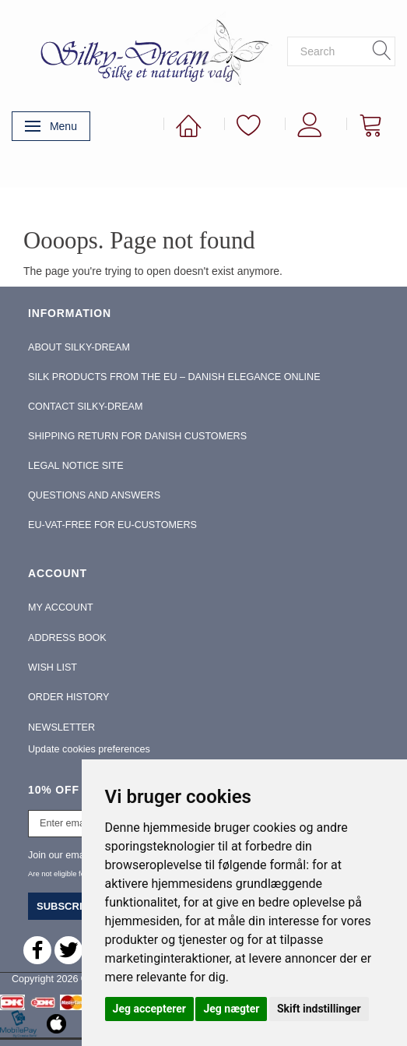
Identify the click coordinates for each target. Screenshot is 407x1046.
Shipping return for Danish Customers (137, 436)
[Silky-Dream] (149, 50)
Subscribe (66, 906)
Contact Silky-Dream (85, 406)
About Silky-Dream (79, 347)
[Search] (382, 51)
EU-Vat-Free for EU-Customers (112, 524)
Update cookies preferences (89, 749)
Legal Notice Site (76, 465)
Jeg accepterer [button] (149, 1008)
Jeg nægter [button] (231, 1008)
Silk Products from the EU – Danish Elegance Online (174, 377)
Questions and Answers (94, 495)
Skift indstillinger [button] (319, 1008)
